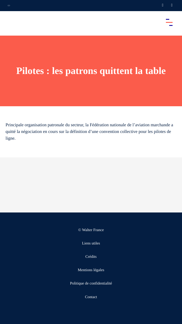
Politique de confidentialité (91, 283)
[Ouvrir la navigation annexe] (9, 5)
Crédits (91, 257)
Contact (91, 297)
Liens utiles (91, 243)
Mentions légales (91, 270)
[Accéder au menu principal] (169, 22)
